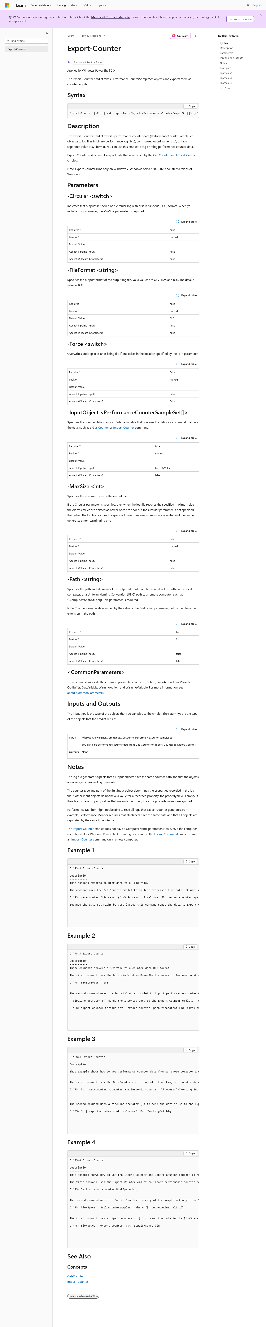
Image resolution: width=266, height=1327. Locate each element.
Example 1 (225, 68)
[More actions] (195, 36)
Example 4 (226, 83)
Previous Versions (91, 35)
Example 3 (226, 78)
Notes (223, 63)
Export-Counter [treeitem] (17, 49)
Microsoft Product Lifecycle (110, 17)
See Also (225, 88)
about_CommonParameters (85, 693)
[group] (133, 113)
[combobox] (26, 41)
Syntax (224, 43)
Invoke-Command (166, 834)
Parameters (226, 53)
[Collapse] (47, 32)
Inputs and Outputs (231, 58)
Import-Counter (186, 155)
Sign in (257, 5)
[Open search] (248, 5)
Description (226, 48)
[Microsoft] (7, 5)
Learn (71, 35)
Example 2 (226, 73)
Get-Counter (161, 155)
